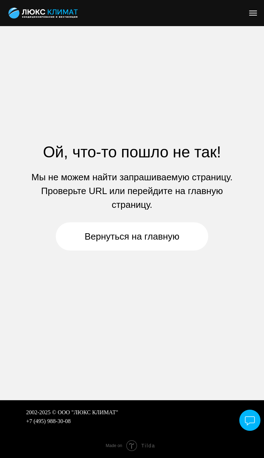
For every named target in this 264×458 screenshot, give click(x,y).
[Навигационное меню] (253, 13)
